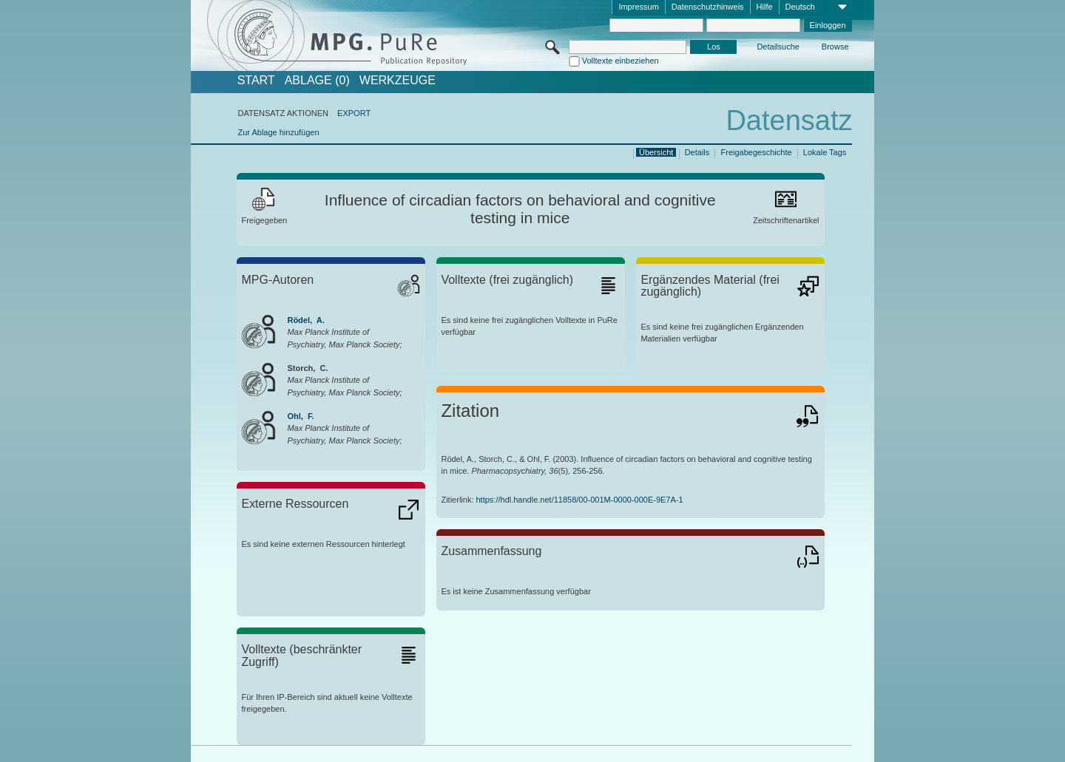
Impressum (638, 6)
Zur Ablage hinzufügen (278, 132)
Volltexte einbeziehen (620, 60)
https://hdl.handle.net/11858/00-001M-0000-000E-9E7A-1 (579, 499)
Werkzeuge (397, 80)
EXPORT (354, 113)
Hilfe (765, 6)
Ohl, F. (300, 416)
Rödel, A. (305, 320)
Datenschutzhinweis (708, 6)
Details (697, 152)
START (256, 80)
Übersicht (656, 152)
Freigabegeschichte (756, 152)
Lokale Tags (825, 152)
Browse (835, 46)
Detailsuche (778, 46)
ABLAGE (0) (317, 80)
